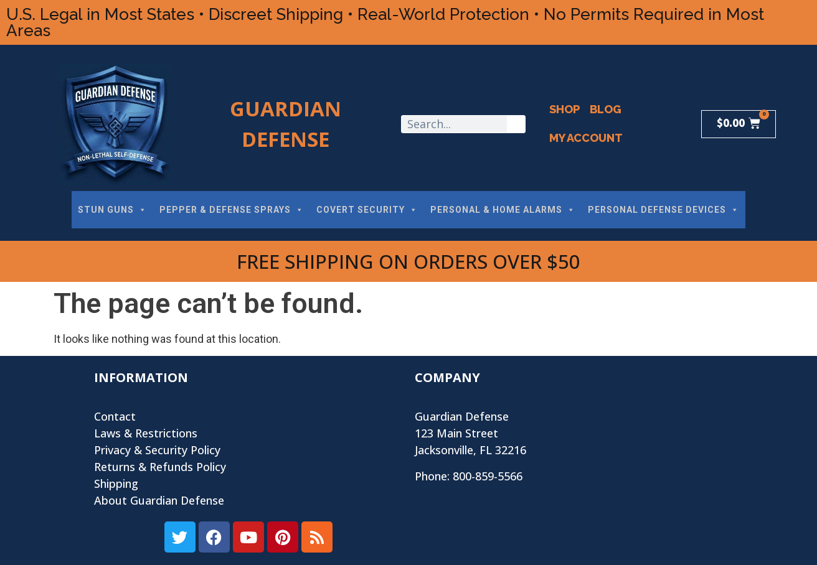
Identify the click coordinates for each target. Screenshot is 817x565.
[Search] (516, 124)
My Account (586, 137)
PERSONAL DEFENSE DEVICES (663, 209)
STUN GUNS (112, 209)
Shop (564, 109)
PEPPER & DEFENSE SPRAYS (231, 209)
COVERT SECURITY (367, 209)
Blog (605, 109)
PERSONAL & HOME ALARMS (502, 209)
